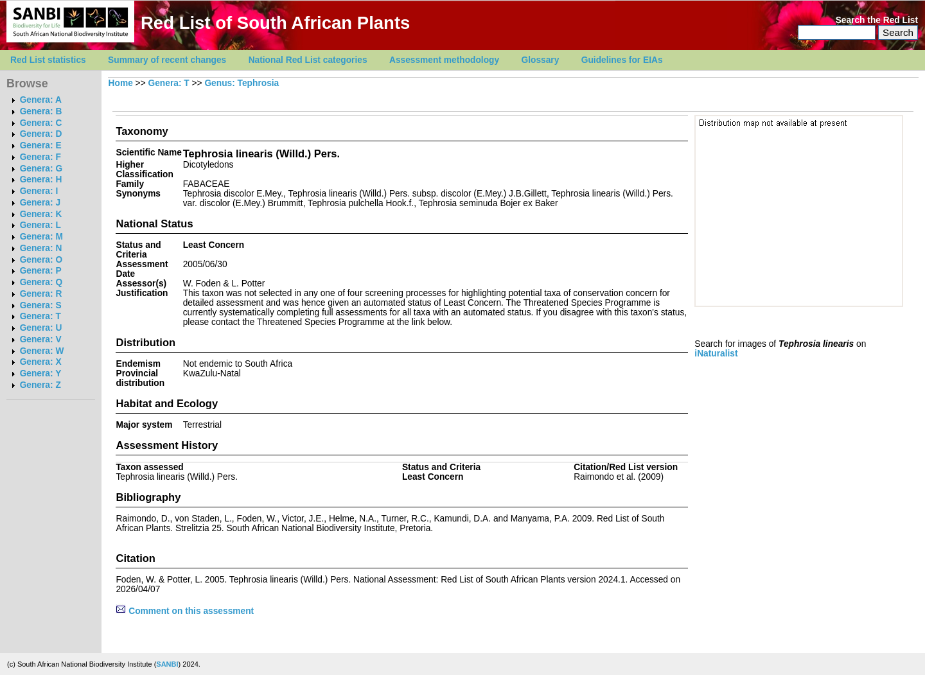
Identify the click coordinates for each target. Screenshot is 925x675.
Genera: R (41, 294)
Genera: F (40, 157)
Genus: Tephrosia (241, 83)
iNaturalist (715, 353)
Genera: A (41, 100)
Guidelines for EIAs (622, 60)
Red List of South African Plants (275, 23)
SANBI (167, 664)
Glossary (540, 60)
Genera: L (40, 225)
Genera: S (41, 305)
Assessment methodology (444, 60)
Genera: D (41, 134)
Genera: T (40, 316)
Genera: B (41, 111)
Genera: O (41, 260)
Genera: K (41, 214)
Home (121, 83)
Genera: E (41, 145)
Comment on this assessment (185, 611)
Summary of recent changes (167, 60)
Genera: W (42, 351)
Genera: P (41, 271)
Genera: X (41, 362)
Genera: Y (41, 373)
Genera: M (41, 236)
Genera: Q (41, 282)
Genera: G (41, 168)
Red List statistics (48, 60)
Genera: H (41, 179)
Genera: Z (40, 385)
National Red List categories (308, 60)
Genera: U (41, 328)
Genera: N (41, 248)
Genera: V (41, 339)
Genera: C (41, 123)
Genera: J (40, 202)
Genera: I (39, 191)
